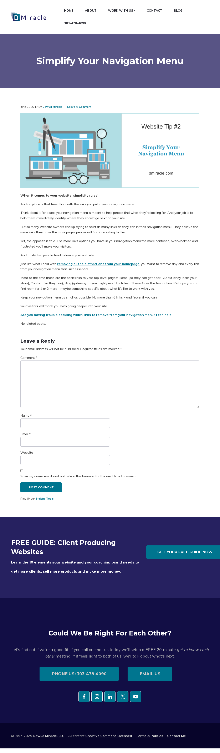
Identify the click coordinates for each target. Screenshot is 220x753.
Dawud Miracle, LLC (48, 736)
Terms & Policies (149, 736)
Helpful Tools (44, 498)
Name (26, 415)
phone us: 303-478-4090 (79, 673)
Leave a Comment (79, 106)
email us (150, 673)
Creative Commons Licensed (108, 736)
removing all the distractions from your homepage (98, 264)
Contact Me (176, 736)
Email (25, 434)
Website (26, 452)
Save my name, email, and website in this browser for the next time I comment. (78, 476)
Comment (28, 357)
